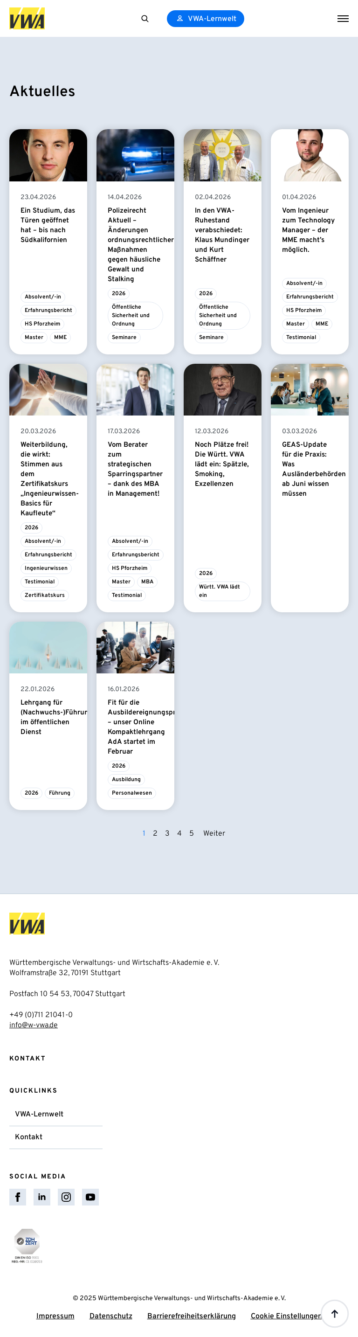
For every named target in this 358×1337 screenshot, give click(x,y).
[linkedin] (42, 1197)
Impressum (55, 1316)
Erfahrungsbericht (48, 310)
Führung (59, 793)
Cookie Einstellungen (286, 1316)
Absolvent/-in (43, 297)
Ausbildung (126, 779)
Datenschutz (111, 1316)
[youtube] (90, 1197)
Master (34, 337)
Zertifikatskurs (45, 595)
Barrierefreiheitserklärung (191, 1316)
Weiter (214, 833)
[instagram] (66, 1197)
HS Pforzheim (42, 324)
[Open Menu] (343, 18)
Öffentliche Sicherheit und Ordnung (131, 316)
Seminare (124, 337)
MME (60, 337)
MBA (147, 582)
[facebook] (17, 1197)
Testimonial (301, 337)
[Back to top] (335, 1314)
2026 (118, 294)
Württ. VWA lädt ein (220, 591)
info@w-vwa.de (33, 1025)
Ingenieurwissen (46, 568)
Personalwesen (132, 793)
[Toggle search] (145, 19)
